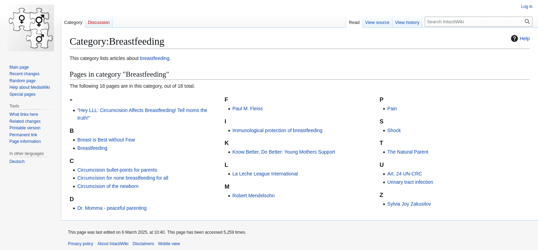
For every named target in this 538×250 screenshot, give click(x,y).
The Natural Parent (407, 152)
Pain (392, 108)
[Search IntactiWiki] (478, 22)
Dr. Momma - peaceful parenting (112, 208)
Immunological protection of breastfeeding (277, 130)
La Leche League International (265, 173)
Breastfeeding (92, 148)
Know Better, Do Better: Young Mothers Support (283, 152)
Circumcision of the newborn (108, 186)
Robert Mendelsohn (253, 195)
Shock (394, 130)
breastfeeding (154, 58)
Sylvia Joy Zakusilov (409, 204)
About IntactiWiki (112, 243)
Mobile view (169, 243)
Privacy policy (80, 243)
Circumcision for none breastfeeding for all (122, 178)
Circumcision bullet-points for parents (117, 170)
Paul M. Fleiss (247, 108)
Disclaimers (143, 243)
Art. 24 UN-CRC (404, 173)
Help (519, 38)
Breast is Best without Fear (106, 140)
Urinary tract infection (410, 182)
